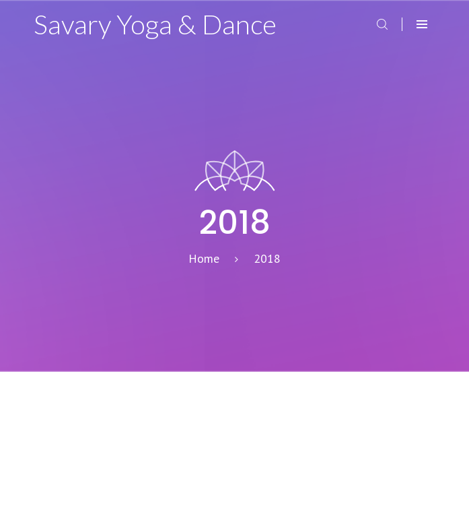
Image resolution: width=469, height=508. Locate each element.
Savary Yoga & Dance (155, 24)
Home (203, 258)
